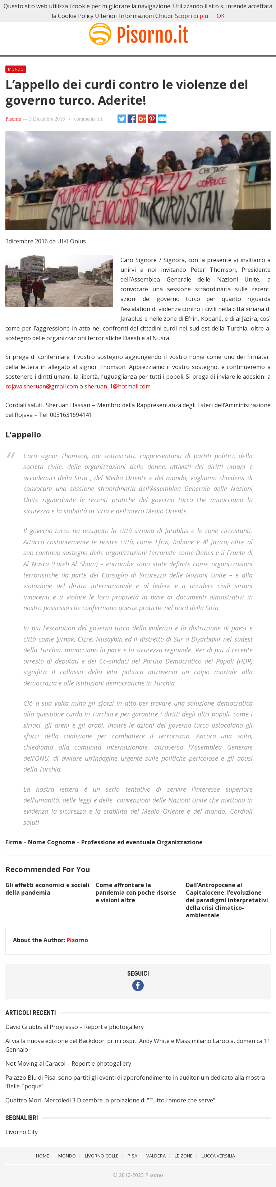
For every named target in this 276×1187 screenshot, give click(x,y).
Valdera (156, 1155)
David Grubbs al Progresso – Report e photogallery (74, 1027)
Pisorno (13, 119)
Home (42, 1155)
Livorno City (21, 1132)
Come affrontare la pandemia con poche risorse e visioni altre (136, 892)
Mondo (16, 69)
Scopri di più (191, 16)
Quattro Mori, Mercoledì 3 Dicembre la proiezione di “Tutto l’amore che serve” (110, 1100)
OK (221, 16)
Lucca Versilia (218, 1155)
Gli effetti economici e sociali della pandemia (47, 888)
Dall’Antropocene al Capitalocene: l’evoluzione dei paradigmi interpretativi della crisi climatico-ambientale (227, 900)
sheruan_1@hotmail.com (117, 386)
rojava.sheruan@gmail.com (41, 386)
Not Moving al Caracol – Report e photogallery (68, 1063)
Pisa (132, 1155)
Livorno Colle (102, 1155)
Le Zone (184, 1155)
